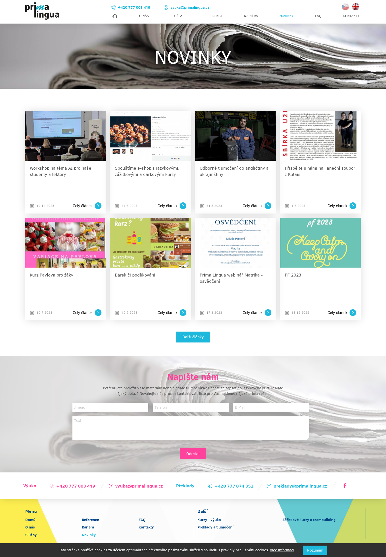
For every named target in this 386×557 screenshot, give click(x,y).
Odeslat (193, 454)
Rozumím (315, 550)
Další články (193, 337)
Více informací (282, 550)
